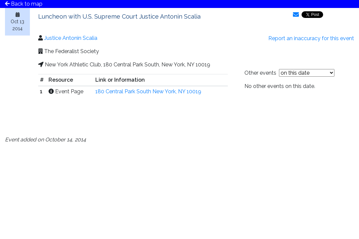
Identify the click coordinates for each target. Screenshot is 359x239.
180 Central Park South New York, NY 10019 (148, 91)
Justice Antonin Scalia (70, 38)
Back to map (24, 4)
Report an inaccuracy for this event (311, 38)
